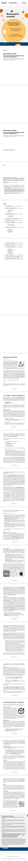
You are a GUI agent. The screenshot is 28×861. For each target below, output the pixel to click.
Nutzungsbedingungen (8, 859)
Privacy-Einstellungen (20, 859)
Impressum (9, 856)
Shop (24, 3)
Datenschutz (17, 856)
